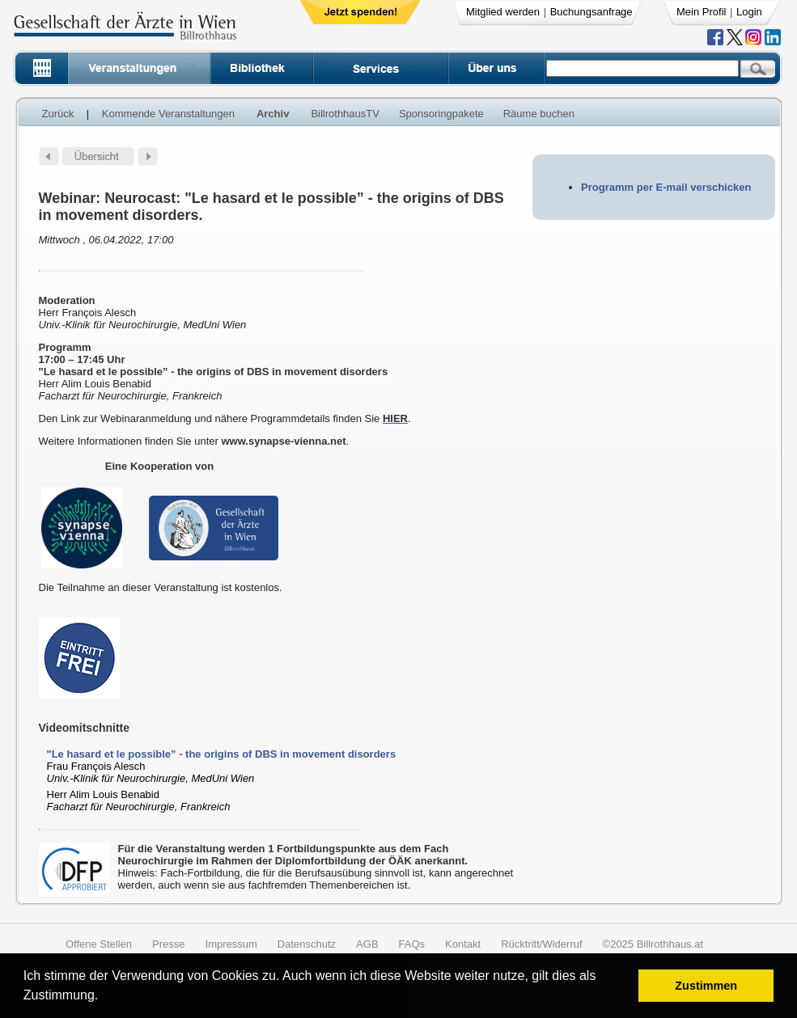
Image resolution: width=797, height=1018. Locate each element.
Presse (168, 944)
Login (749, 12)
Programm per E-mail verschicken (666, 187)
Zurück (58, 114)
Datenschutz (307, 944)
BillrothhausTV (345, 114)
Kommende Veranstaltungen (168, 114)
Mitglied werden (503, 12)
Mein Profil (701, 12)
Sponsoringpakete (441, 114)
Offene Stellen (99, 944)
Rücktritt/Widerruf (541, 944)
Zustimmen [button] (706, 985)
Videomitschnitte (84, 727)
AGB (367, 944)
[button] (104, 997)
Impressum (231, 944)
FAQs (412, 944)
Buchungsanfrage (591, 12)
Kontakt (463, 944)
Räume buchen (538, 114)
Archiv (272, 114)
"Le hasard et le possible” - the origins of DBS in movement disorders (221, 754)
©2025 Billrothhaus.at (653, 944)
